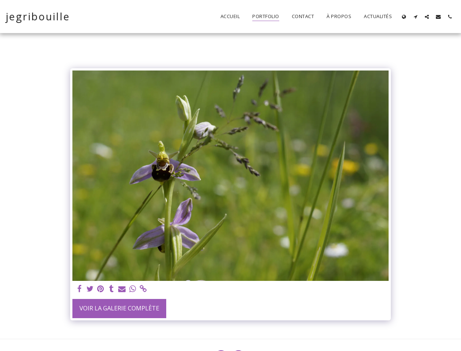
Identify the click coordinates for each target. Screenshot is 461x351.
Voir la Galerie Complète (119, 308)
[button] (415, 16)
